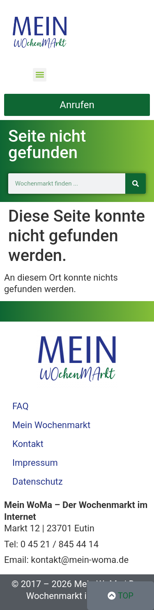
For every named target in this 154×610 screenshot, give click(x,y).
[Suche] (135, 183)
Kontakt (28, 444)
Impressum (35, 463)
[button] (39, 75)
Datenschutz (37, 481)
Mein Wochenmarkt (51, 425)
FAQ (20, 406)
